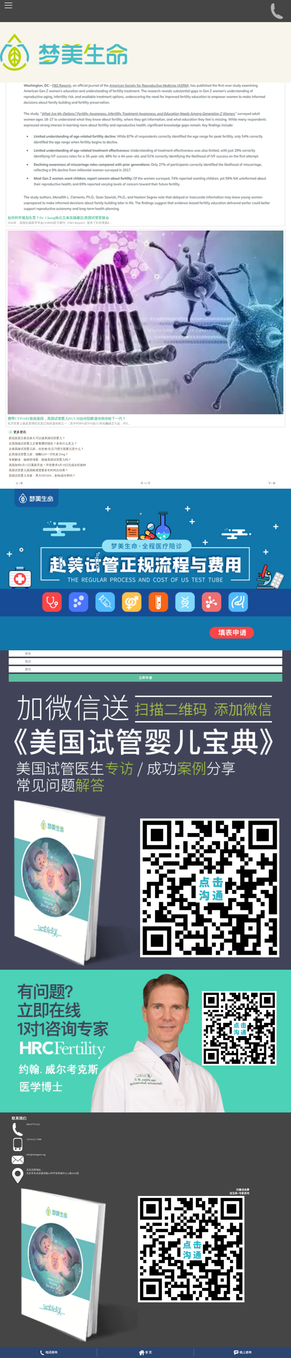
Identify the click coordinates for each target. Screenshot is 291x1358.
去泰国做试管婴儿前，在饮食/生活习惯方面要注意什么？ (46, 448)
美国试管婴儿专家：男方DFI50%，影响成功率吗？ (42, 475)
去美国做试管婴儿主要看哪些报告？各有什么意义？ (43, 443)
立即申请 (145, 678)
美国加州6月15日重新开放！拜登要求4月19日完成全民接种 (47, 465)
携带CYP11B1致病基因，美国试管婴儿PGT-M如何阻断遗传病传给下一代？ (67, 419)
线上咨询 (242, 1352)
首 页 (145, 1352)
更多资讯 (19, 432)
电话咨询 (48, 1352)
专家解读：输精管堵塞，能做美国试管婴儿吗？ (40, 459)
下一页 (271, 483)
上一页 (19, 483)
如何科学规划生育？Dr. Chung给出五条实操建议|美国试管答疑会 (58, 218)
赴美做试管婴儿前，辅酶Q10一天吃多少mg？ (38, 454)
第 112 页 (145, 483)
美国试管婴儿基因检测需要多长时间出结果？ (38, 470)
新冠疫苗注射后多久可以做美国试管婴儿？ (37, 438)
